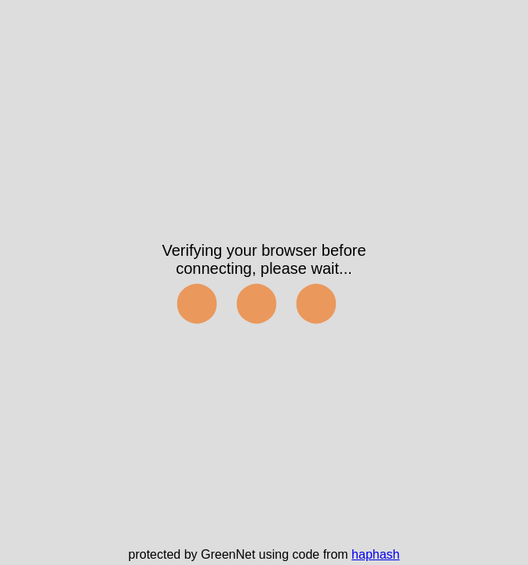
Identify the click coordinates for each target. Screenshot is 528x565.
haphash (375, 554)
